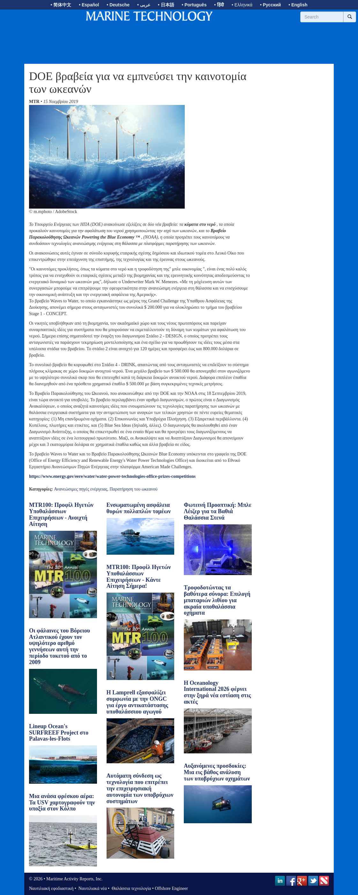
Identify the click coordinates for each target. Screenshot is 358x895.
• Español (89, 4)
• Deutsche (118, 4)
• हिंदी (219, 4)
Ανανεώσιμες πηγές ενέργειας (80, 489)
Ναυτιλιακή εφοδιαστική (51, 888)
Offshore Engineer (171, 888)
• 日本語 (166, 4)
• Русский (270, 4)
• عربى (143, 4)
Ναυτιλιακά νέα (92, 888)
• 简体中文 (61, 4)
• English (297, 4)
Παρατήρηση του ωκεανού (133, 489)
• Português (194, 4)
